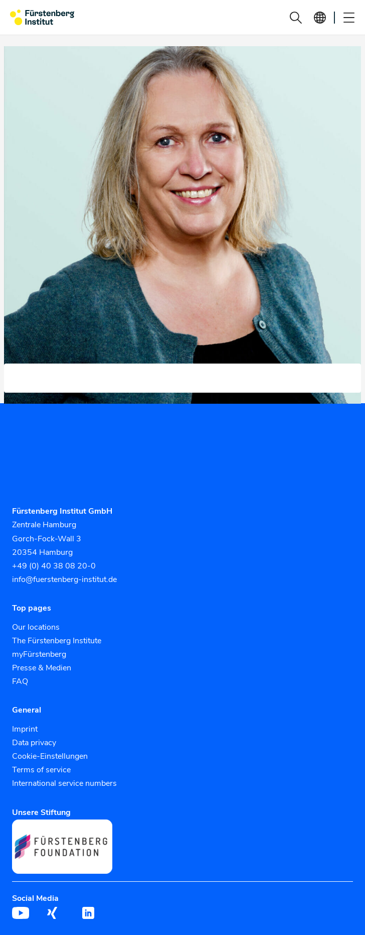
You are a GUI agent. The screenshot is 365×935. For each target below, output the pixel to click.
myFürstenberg (39, 654)
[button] (296, 18)
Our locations (36, 627)
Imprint (25, 729)
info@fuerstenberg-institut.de (64, 579)
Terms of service (41, 769)
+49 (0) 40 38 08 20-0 (54, 565)
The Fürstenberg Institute (56, 640)
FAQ (20, 681)
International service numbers (64, 783)
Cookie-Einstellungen (50, 756)
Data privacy (34, 742)
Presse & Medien (41, 667)
